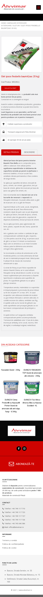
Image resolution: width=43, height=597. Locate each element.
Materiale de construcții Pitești (13, 495)
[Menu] (38, 7)
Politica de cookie (9, 548)
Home (3, 23)
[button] (10, 88)
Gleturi (16, 26)
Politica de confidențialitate (13, 544)
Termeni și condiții (9, 540)
